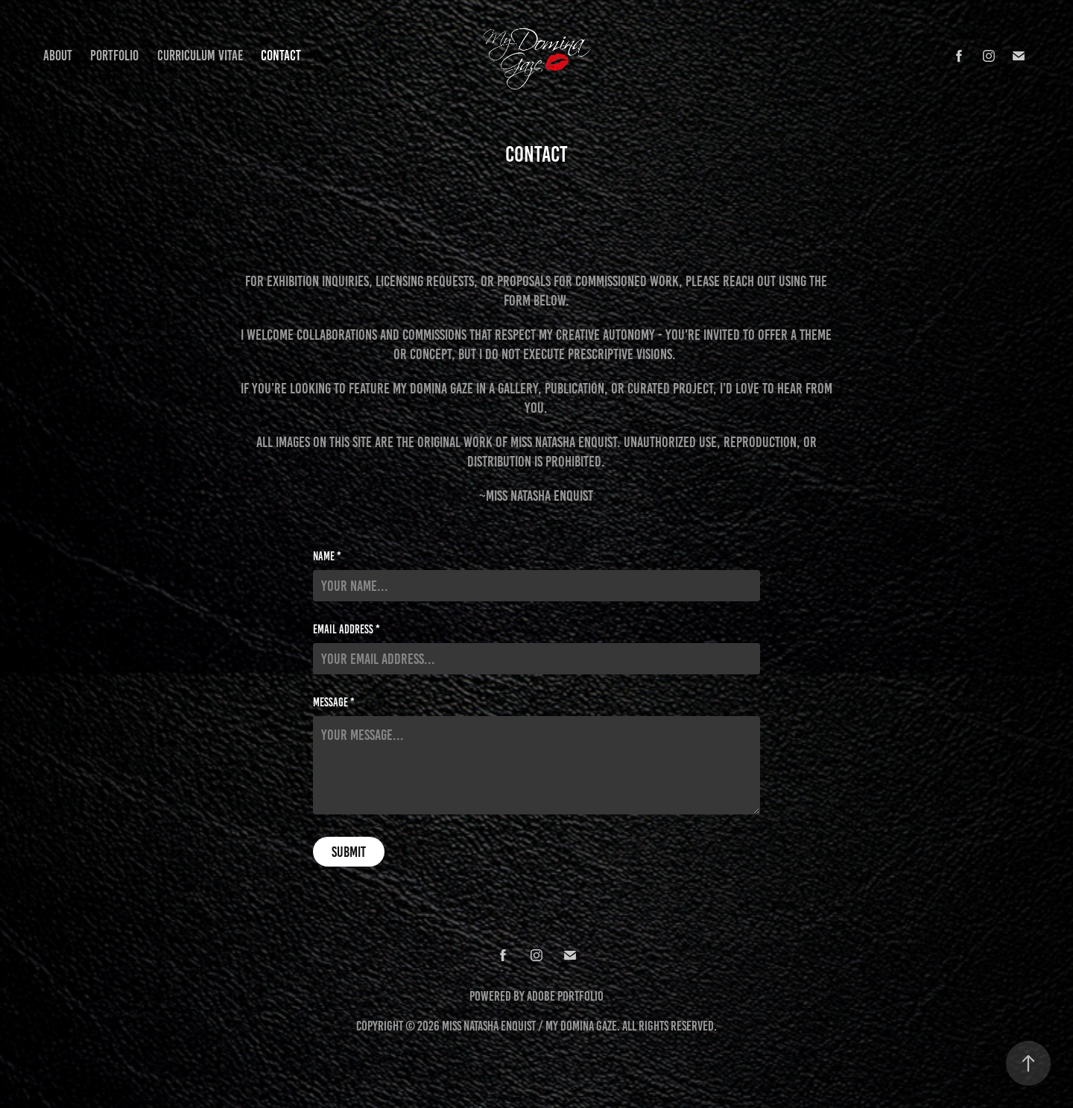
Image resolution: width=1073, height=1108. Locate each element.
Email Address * (346, 630)
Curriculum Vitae (200, 55)
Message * (334, 703)
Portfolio (114, 55)
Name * (327, 557)
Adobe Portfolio (565, 996)
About (57, 55)
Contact (281, 55)
